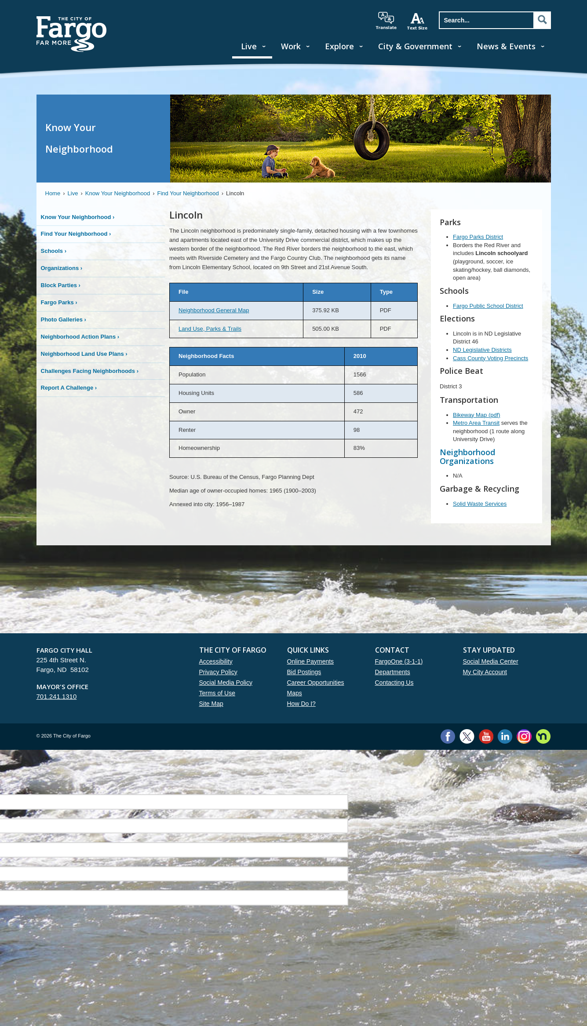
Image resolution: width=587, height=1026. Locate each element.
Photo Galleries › (63, 319)
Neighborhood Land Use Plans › (84, 354)
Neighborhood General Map (214, 310)
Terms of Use (217, 693)
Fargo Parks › (59, 302)
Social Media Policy (225, 682)
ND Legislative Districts (482, 350)
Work (291, 46)
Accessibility (216, 661)
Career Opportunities (315, 682)
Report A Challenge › (69, 387)
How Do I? (301, 703)
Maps (294, 693)
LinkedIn (505, 736)
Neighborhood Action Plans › (80, 336)
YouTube (486, 736)
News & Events (506, 46)
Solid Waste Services (480, 503)
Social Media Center (490, 661)
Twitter (466, 736)
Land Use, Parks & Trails (210, 328)
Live (249, 46)
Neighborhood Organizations (467, 456)
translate (386, 20)
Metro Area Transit (476, 423)
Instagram (524, 736)
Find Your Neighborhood (188, 193)
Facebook (448, 736)
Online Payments (310, 661)
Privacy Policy (218, 671)
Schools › (54, 251)
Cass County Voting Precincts (490, 358)
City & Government (415, 46)
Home (53, 193)
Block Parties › (60, 285)
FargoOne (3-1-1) (399, 661)
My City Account (485, 671)
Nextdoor (543, 736)
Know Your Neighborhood (117, 193)
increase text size (417, 21)
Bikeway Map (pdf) (476, 415)
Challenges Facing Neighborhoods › (90, 371)
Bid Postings (304, 671)
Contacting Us (394, 682)
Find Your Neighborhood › (76, 233)
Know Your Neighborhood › (78, 217)
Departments (392, 671)
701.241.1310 (56, 696)
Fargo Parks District (478, 237)
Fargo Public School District (488, 306)
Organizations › (62, 268)
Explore (339, 46)
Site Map (211, 703)
